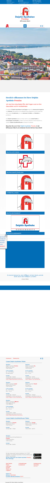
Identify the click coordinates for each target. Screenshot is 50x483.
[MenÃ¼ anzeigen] (25, 25)
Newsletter (36, 465)
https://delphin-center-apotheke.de (14, 397)
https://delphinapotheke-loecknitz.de (14, 415)
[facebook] (40, 26)
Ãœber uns (8, 469)
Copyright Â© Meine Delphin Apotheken (14, 482)
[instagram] (42, 26)
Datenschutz (16, 358)
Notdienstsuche (37, 463)
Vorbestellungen (22, 463)
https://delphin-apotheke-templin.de (33, 397)
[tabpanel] (11, 2)
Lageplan (8, 470)
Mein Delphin (9, 463)
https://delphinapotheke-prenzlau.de (14, 379)
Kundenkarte (21, 465)
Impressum (8, 358)
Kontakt (8, 467)
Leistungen (8, 466)
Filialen (7, 465)
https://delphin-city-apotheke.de (32, 379)
